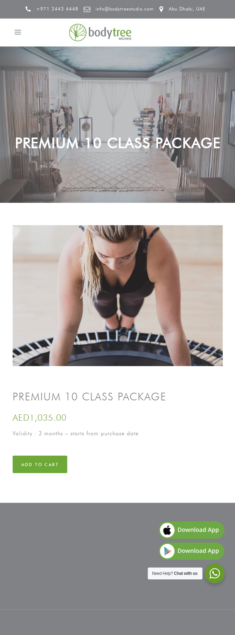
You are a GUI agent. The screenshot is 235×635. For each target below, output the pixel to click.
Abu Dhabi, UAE (187, 9)
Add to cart (39, 464)
